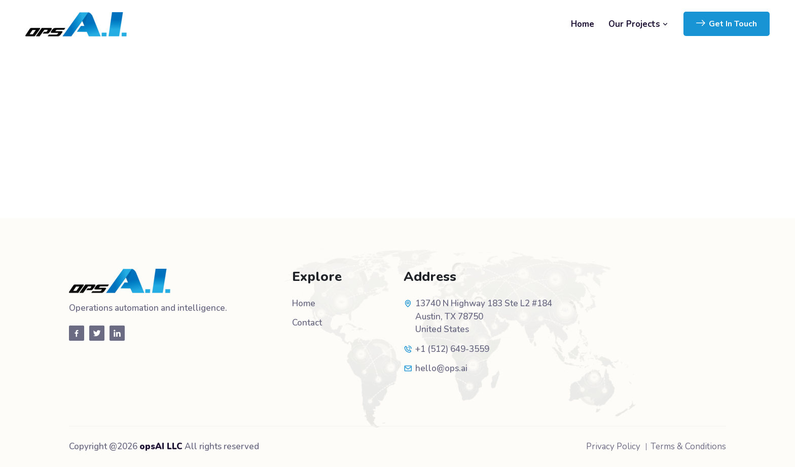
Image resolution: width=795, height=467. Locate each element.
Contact (307, 323)
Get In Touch (726, 23)
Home (582, 24)
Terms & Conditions (688, 446)
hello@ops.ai (441, 368)
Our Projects (638, 24)
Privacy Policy (613, 446)
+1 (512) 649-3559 (452, 349)
